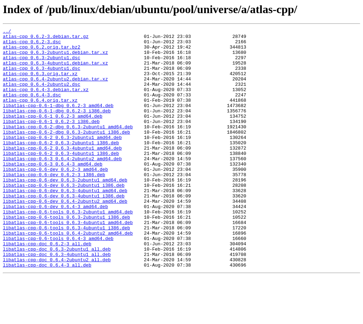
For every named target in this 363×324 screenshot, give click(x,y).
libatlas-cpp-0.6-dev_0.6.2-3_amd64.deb (55, 198)
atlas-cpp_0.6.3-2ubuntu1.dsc (41, 64)
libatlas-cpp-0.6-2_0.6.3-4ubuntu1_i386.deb (61, 178)
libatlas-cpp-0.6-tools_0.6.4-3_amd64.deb (58, 281)
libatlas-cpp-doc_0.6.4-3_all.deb (47, 312)
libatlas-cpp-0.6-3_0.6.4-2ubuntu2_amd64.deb (62, 185)
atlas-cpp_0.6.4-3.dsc (32, 108)
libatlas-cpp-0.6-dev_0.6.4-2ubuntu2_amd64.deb (65, 236)
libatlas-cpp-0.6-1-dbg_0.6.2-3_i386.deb (57, 127)
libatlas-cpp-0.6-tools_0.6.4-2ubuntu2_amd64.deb (68, 274)
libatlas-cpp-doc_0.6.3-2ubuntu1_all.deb (57, 293)
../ (7, 32)
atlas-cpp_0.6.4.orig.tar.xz (40, 115)
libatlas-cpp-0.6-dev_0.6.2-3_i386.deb (54, 204)
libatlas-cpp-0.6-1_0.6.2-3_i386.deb (51, 140)
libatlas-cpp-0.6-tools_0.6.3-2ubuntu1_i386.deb (66, 255)
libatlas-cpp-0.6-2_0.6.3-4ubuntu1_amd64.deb (62, 172)
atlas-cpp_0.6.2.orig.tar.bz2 (41, 51)
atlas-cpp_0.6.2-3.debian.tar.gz (46, 38)
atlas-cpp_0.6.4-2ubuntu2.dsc (41, 96)
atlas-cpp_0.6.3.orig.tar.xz (40, 83)
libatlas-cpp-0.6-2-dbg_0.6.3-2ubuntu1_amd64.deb (68, 147)
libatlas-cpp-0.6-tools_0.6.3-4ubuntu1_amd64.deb (68, 261)
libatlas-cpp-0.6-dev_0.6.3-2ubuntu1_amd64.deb (65, 210)
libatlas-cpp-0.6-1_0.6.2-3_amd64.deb (52, 134)
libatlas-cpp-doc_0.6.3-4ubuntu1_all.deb (57, 300)
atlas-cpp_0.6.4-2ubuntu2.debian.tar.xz (55, 89)
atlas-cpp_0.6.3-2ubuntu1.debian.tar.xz (55, 57)
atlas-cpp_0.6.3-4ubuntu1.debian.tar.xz (55, 70)
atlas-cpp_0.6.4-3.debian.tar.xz (46, 102)
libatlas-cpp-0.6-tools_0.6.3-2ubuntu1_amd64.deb (68, 249)
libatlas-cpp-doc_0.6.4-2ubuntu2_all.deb (57, 306)
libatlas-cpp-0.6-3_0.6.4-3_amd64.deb (52, 191)
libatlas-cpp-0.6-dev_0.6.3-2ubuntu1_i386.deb (63, 217)
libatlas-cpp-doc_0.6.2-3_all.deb (47, 287)
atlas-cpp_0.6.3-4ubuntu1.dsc (41, 76)
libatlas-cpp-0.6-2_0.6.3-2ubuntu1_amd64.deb (62, 159)
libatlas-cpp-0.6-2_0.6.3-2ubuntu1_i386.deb (61, 166)
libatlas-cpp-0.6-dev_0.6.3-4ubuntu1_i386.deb (63, 230)
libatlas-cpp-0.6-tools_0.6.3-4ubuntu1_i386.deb (66, 268)
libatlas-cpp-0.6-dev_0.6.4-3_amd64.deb (55, 242)
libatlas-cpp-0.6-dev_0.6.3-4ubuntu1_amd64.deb (65, 223)
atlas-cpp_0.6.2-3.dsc (32, 44)
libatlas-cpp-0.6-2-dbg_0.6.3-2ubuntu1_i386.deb (66, 153)
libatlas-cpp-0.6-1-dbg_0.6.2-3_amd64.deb (58, 121)
